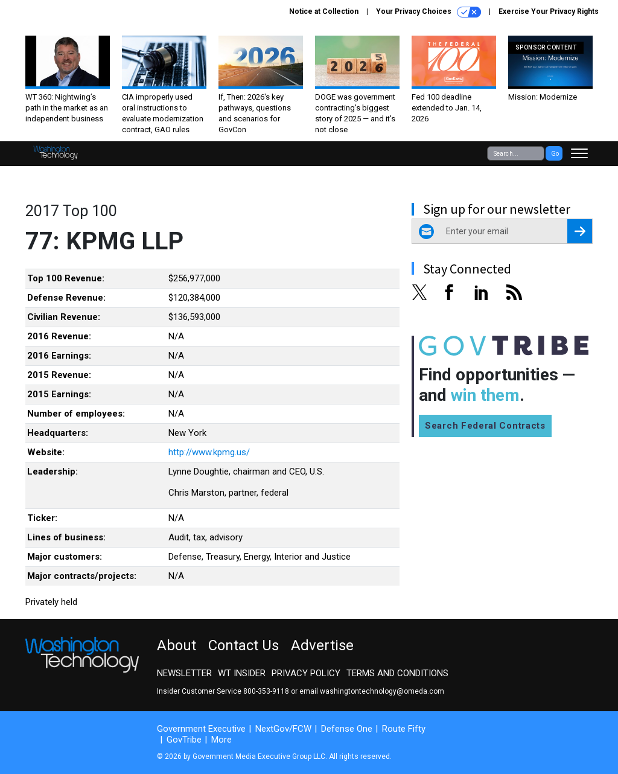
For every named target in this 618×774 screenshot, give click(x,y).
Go (555, 153)
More (221, 739)
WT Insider (242, 673)
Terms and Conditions (397, 673)
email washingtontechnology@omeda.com (371, 691)
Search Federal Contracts (485, 425)
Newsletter (184, 673)
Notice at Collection (323, 11)
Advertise (322, 645)
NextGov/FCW (283, 728)
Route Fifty (403, 728)
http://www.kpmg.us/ (209, 452)
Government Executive (201, 728)
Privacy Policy (306, 673)
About (176, 645)
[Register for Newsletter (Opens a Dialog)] (579, 231)
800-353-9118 (266, 691)
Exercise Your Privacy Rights (549, 11)
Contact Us (243, 645)
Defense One (346, 728)
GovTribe (184, 739)
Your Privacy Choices (428, 12)
